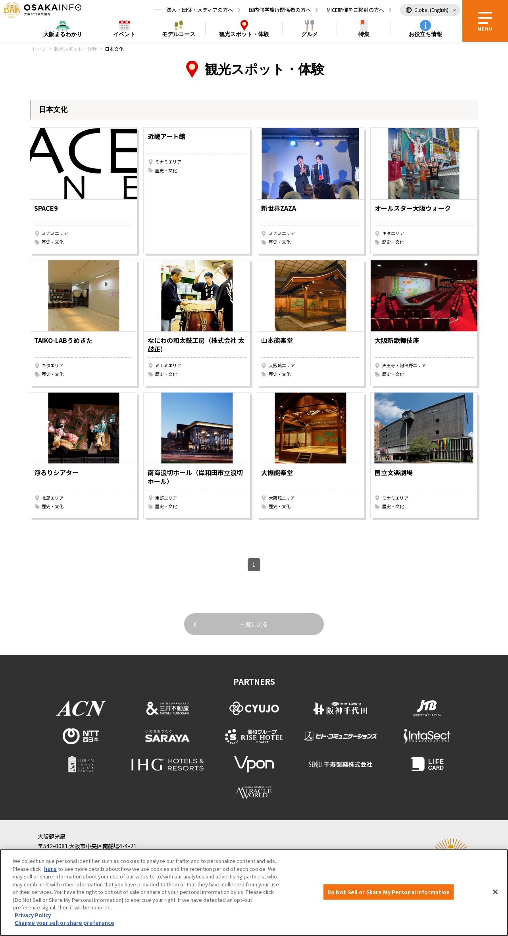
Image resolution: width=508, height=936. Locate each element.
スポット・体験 (244, 34)
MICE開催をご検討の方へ (355, 9)
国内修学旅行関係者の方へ (280, 9)
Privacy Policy (33, 915)
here (50, 868)
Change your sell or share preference (64, 922)
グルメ (309, 34)
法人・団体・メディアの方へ (199, 9)
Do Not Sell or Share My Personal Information (388, 892)
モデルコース (178, 34)
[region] (254, 892)
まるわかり (62, 34)
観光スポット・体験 (75, 48)
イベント (124, 34)
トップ (39, 48)
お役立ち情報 (425, 34)
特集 (363, 34)
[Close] (495, 891)
